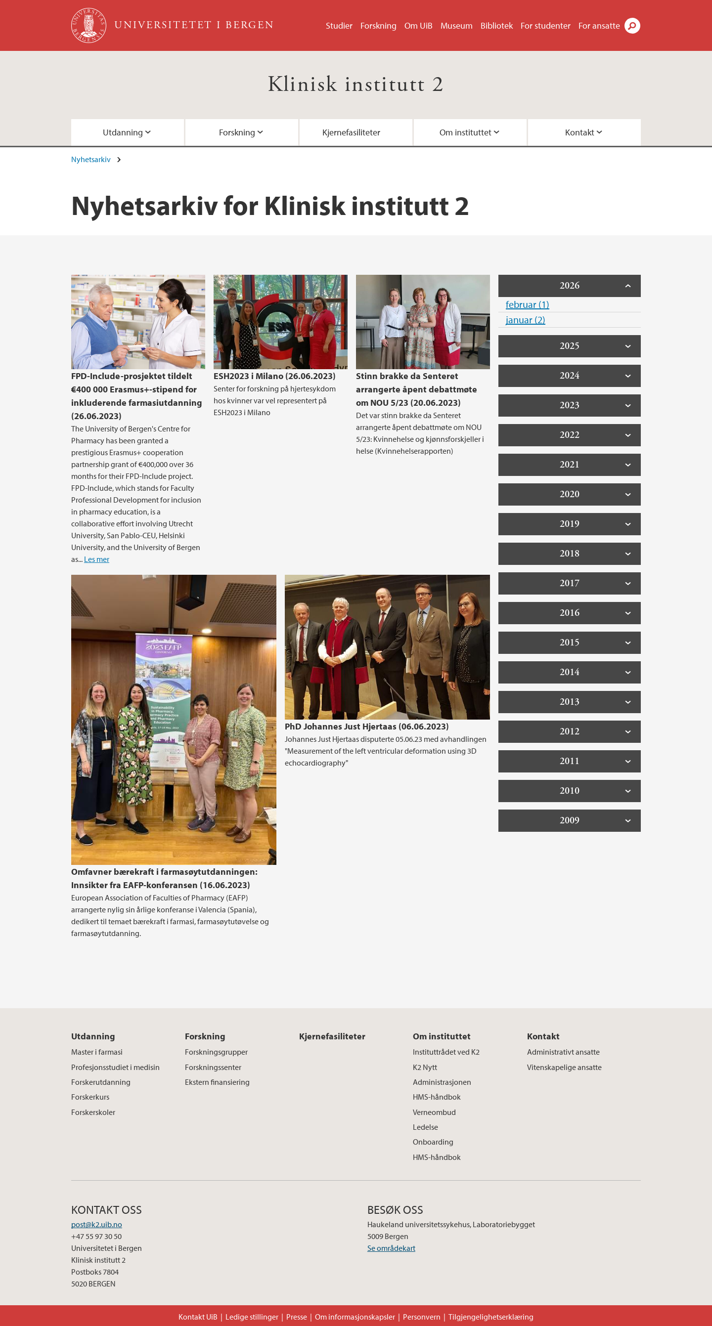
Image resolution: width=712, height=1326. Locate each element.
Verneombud (434, 1112)
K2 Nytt (425, 1067)
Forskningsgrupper (216, 1052)
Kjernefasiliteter (351, 132)
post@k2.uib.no (96, 1224)
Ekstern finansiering (217, 1082)
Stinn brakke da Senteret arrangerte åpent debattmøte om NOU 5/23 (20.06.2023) (416, 389)
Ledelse (425, 1127)
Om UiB (418, 25)
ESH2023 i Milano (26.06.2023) (275, 376)
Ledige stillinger (251, 1317)
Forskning (378, 25)
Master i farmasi (97, 1052)
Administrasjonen (442, 1082)
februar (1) (527, 304)
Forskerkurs (90, 1097)
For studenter (546, 25)
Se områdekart (391, 1248)
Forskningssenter (213, 1067)
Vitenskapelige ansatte (564, 1067)
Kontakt (579, 132)
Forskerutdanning (101, 1082)
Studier (339, 25)
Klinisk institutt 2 (356, 85)
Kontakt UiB (198, 1317)
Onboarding (433, 1142)
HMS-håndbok (437, 1097)
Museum (457, 25)
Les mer (96, 559)
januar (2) (525, 319)
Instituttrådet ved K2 (446, 1052)
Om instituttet (465, 132)
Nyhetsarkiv (91, 159)
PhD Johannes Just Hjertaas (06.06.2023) (367, 726)
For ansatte (599, 25)
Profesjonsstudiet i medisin (115, 1067)
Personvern (422, 1317)
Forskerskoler (93, 1112)
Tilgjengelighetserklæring (491, 1317)
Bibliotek (497, 25)
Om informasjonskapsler (355, 1317)
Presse (296, 1317)
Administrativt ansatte (563, 1052)
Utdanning (123, 132)
